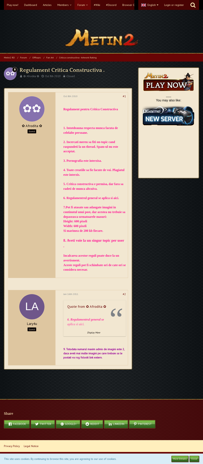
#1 (124, 96)
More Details (180, 458)
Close (194, 458)
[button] (69, 5)
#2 (124, 294)
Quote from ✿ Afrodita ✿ (86, 306)
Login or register (174, 5)
